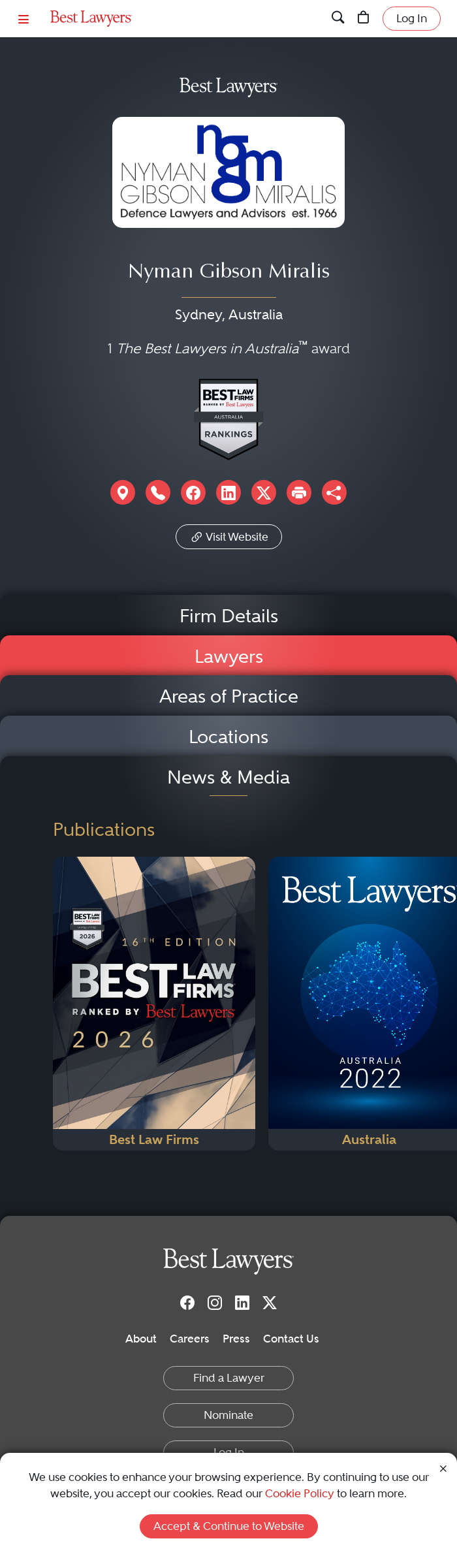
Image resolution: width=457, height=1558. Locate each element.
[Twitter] (269, 1302)
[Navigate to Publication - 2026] (154, 1004)
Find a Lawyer (228, 1377)
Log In (411, 18)
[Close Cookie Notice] (443, 1468)
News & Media (228, 777)
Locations (228, 737)
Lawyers (229, 656)
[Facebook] (187, 1302)
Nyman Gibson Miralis (229, 272)
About (141, 1338)
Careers (190, 1338)
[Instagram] (215, 1302)
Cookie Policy (299, 1493)
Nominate (228, 1415)
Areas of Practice (228, 696)
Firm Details (229, 616)
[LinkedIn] (242, 1302)
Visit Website (228, 535)
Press (236, 1338)
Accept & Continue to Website (228, 1526)
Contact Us (291, 1338)
